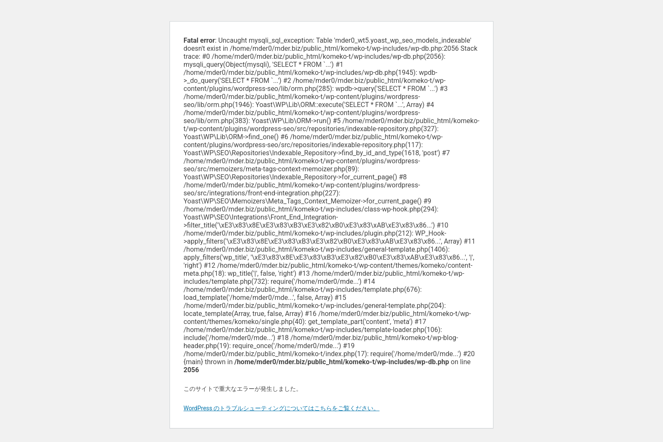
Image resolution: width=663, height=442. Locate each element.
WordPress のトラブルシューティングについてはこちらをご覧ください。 (282, 408)
